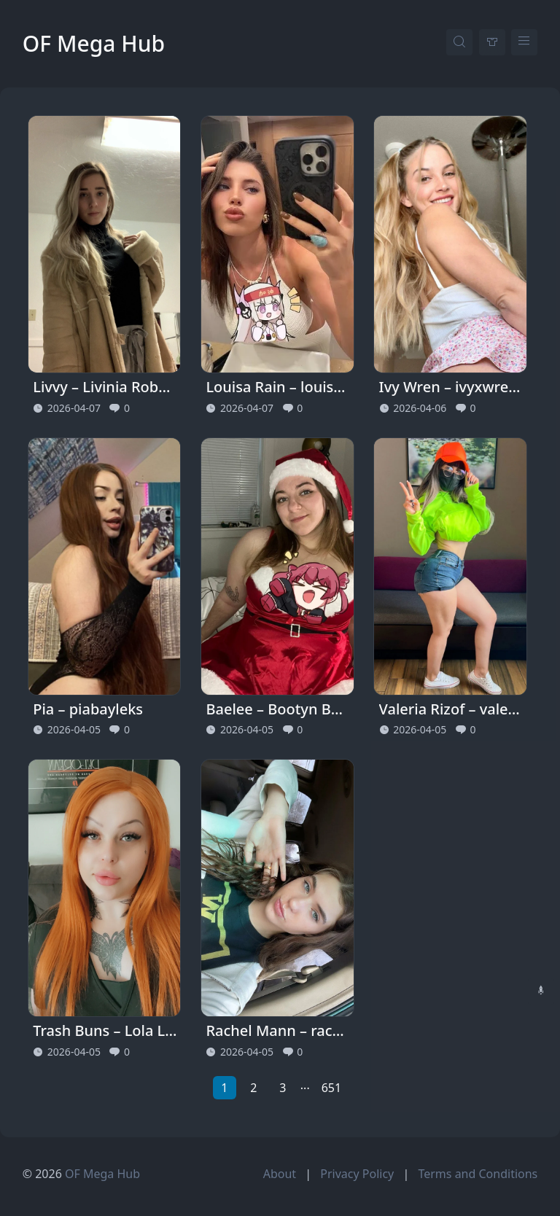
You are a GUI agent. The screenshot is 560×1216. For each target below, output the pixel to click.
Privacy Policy (357, 1174)
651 (331, 1088)
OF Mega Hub (94, 43)
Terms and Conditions (477, 1174)
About (279, 1174)
